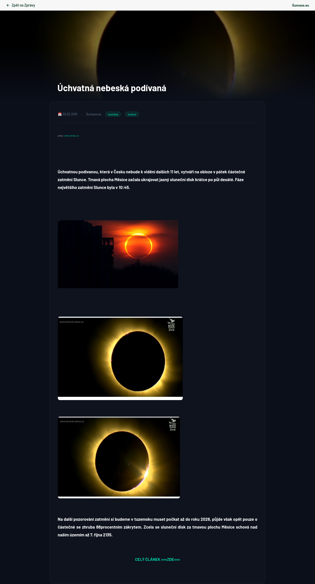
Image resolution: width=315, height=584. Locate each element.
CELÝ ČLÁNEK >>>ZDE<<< (157, 559)
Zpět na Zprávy (20, 5)
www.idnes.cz (71, 135)
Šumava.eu (300, 5)
